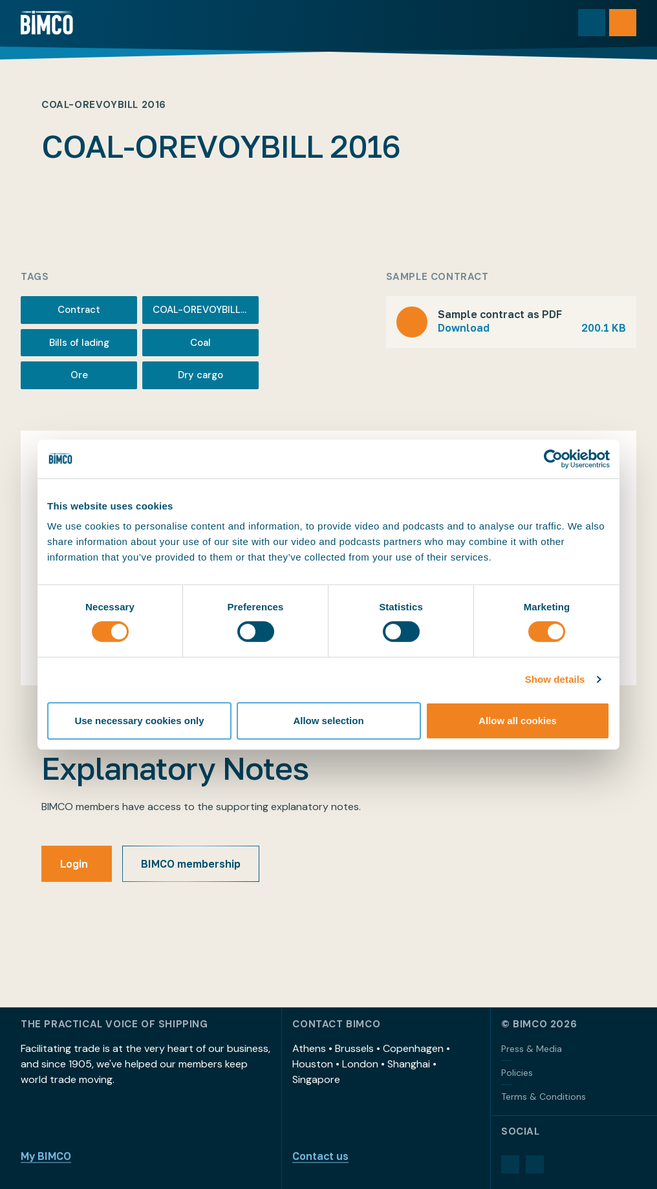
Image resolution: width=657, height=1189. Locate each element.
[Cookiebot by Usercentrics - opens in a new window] (553, 458)
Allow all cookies (518, 720)
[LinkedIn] (510, 1164)
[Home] (47, 22)
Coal (200, 342)
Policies (517, 1072)
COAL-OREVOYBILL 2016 (206, 309)
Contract (79, 309)
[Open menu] (622, 22)
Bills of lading (79, 342)
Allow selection (328, 720)
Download (532, 327)
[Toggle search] (591, 22)
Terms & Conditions (543, 1096)
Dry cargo (200, 375)
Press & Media (531, 1049)
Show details (555, 679)
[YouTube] (535, 1164)
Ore (79, 375)
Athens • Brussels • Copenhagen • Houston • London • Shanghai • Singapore (371, 1064)
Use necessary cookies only (139, 720)
